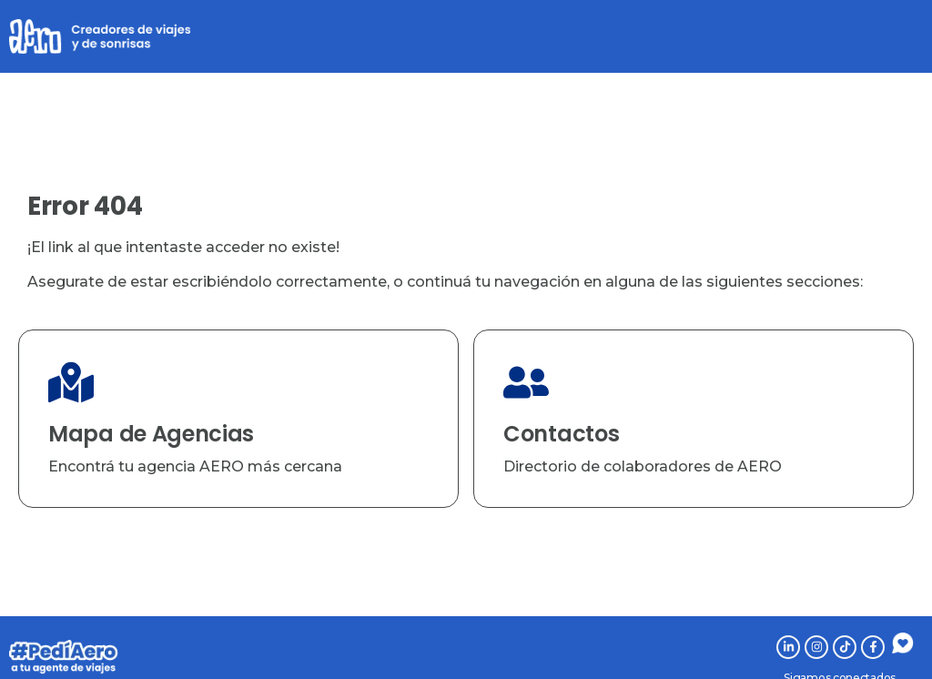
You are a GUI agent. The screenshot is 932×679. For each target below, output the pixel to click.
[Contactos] (526, 382)
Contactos (561, 434)
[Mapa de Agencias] (71, 382)
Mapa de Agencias (151, 434)
